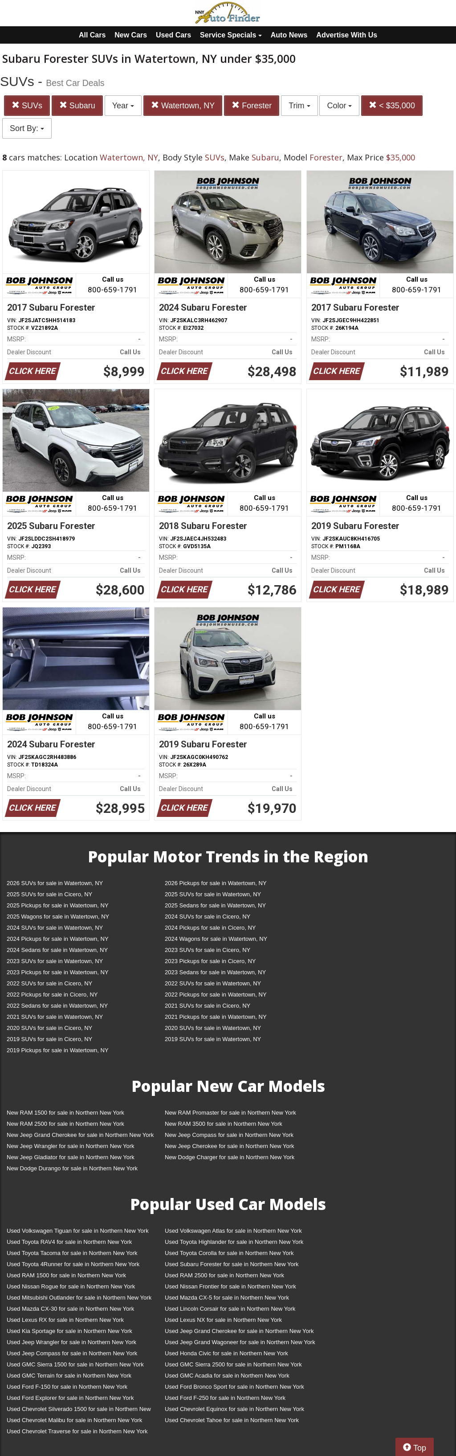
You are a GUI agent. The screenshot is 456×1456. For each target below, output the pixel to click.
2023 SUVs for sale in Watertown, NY (55, 961)
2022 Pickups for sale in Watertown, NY (216, 994)
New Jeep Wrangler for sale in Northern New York (70, 1146)
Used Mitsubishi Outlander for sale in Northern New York (79, 1297)
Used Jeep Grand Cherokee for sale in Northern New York (239, 1331)
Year (123, 105)
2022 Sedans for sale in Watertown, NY (57, 1005)
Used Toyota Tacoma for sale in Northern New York (72, 1253)
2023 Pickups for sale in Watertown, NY (58, 972)
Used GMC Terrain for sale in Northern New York (69, 1375)
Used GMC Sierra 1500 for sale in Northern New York (75, 1364)
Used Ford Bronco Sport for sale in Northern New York (234, 1386)
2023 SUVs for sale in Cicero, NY (207, 950)
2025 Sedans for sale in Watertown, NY (215, 905)
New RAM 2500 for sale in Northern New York (65, 1123)
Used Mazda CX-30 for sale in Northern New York (70, 1308)
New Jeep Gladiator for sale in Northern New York (70, 1157)
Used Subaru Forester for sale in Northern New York (232, 1264)
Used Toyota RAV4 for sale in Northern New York (69, 1242)
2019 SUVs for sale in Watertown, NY (213, 1039)
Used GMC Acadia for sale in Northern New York (227, 1375)
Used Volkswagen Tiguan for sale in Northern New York (78, 1230)
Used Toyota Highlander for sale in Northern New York (234, 1242)
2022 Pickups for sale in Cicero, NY (52, 994)
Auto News (289, 35)
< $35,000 (392, 105)
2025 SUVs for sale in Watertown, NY (213, 894)
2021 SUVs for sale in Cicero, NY (207, 1005)
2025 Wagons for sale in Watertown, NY (58, 916)
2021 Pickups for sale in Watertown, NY (216, 1016)
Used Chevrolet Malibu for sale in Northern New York (74, 1420)
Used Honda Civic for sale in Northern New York (226, 1353)
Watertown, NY (183, 105)
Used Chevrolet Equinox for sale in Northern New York (234, 1409)
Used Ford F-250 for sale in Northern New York (225, 1397)
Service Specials (231, 35)
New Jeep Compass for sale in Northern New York (229, 1135)
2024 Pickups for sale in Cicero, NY (210, 927)
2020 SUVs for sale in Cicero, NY (49, 1028)
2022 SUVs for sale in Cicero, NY (49, 983)
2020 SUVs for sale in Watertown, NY (213, 1028)
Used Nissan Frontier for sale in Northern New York (230, 1286)
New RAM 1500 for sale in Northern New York (65, 1112)
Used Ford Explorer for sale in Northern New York (70, 1397)
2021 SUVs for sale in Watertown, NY (55, 1016)
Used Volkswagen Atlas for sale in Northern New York (233, 1230)
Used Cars (173, 35)
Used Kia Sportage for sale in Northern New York (69, 1331)
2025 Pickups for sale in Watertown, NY (58, 905)
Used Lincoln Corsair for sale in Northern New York (230, 1308)
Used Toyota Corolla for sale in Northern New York (229, 1253)
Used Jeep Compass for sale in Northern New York (72, 1353)
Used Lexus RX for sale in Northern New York (65, 1320)
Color (339, 105)
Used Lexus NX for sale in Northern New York (223, 1320)
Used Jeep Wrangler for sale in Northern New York (71, 1342)
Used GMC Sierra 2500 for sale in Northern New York (233, 1364)
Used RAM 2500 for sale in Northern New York (224, 1275)
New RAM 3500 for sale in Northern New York (223, 1123)
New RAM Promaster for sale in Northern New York (230, 1112)
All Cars (92, 35)
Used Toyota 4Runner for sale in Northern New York (73, 1264)
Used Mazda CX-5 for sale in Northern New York (227, 1297)
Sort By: (27, 128)
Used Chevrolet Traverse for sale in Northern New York (77, 1431)
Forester (252, 105)
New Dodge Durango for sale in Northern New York (72, 1168)
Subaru (77, 105)
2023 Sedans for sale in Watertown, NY (215, 972)
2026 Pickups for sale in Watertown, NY (216, 883)
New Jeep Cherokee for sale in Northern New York (229, 1146)
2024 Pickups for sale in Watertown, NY (58, 938)
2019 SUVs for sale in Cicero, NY (49, 1039)
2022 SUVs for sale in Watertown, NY (213, 983)
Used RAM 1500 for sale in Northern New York (66, 1275)
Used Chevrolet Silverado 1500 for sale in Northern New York (79, 1411)
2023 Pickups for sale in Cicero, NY (210, 961)
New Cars (130, 35)
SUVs (27, 105)
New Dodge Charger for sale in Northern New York (229, 1157)
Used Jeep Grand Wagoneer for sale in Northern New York (240, 1342)
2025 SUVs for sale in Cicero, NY (49, 894)
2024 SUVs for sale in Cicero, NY (207, 916)
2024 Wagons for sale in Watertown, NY (216, 938)
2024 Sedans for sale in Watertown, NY (57, 950)
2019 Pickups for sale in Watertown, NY (58, 1050)
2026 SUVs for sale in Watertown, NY (55, 883)
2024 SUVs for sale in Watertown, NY (55, 927)
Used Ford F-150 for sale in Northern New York (67, 1386)
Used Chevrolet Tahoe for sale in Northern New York (232, 1420)
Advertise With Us (346, 35)
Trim (299, 105)
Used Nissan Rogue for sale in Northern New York (71, 1286)
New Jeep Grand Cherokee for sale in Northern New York (80, 1135)
